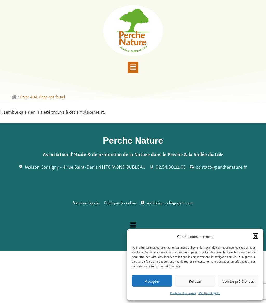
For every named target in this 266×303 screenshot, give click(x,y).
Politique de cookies (183, 292)
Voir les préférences (238, 281)
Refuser (195, 281)
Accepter (152, 281)
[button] (255, 236)
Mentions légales (209, 292)
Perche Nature (133, 141)
